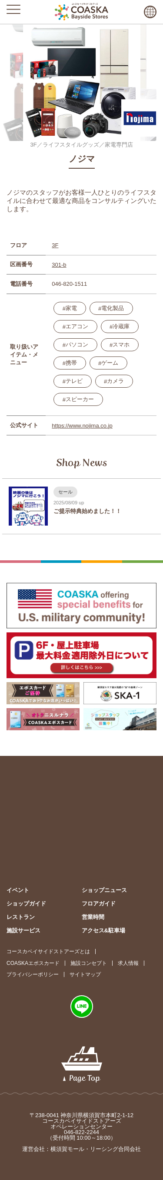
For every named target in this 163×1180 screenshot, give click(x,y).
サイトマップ (85, 974)
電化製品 (112, 308)
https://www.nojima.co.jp (82, 425)
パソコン (77, 344)
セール (65, 491)
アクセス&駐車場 (103, 930)
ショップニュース (104, 890)
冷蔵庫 (121, 326)
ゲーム (109, 363)
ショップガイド (26, 903)
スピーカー (80, 399)
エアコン (77, 326)
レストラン (21, 917)
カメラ (115, 381)
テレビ (74, 381)
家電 (71, 308)
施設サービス (23, 930)
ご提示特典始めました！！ (87, 511)
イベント (18, 890)
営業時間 (93, 917)
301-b (59, 264)
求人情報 (128, 963)
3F (55, 245)
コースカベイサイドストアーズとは (48, 951)
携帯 (71, 363)
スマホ (121, 344)
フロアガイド (99, 903)
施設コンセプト (88, 963)
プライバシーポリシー (33, 974)
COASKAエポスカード (33, 963)
